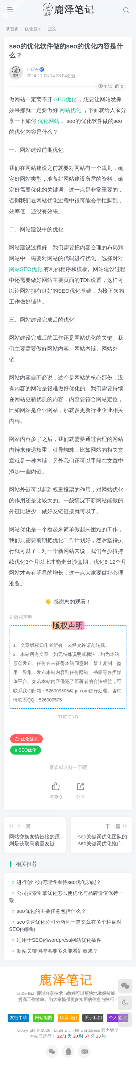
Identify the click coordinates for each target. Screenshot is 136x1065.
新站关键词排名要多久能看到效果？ (57, 951)
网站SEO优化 (26, 269)
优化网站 (49, 121)
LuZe (32, 69)
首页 (13, 28)
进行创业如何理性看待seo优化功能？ (59, 882)
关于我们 (93, 1017)
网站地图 (43, 1017)
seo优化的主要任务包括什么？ (51, 911)
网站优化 (71, 110)
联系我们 (68, 1017)
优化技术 (33, 28)
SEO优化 (66, 99)
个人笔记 (117, 1017)
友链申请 (18, 1017)
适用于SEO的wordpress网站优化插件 (59, 940)
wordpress (91, 1030)
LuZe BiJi (62, 1030)
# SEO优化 (25, 750)
